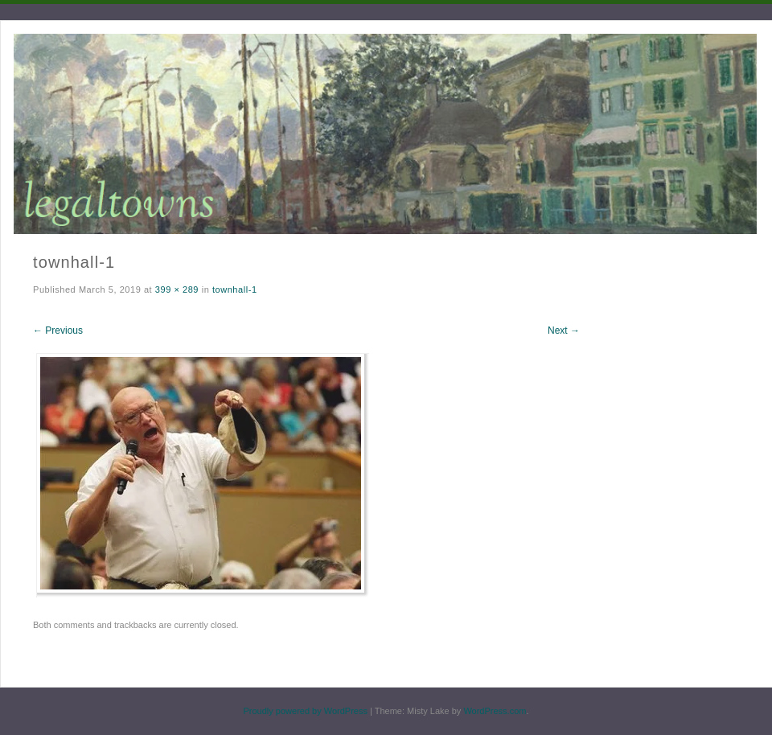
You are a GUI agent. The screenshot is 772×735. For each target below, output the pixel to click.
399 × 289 (177, 289)
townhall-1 (234, 289)
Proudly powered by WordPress (305, 711)
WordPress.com (494, 711)
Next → (564, 330)
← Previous (58, 330)
